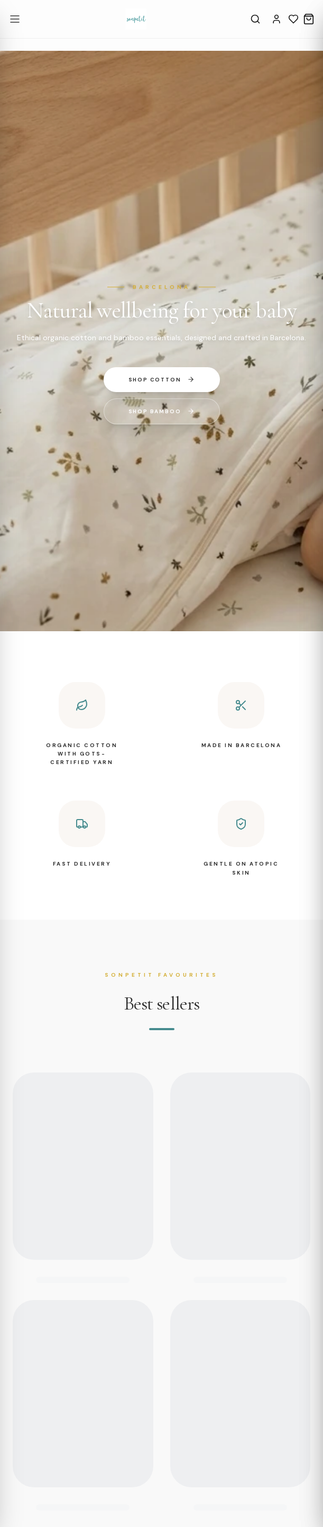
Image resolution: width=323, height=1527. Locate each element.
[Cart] (309, 19)
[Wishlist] (293, 19)
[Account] (276, 19)
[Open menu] (14, 19)
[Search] (255, 19)
